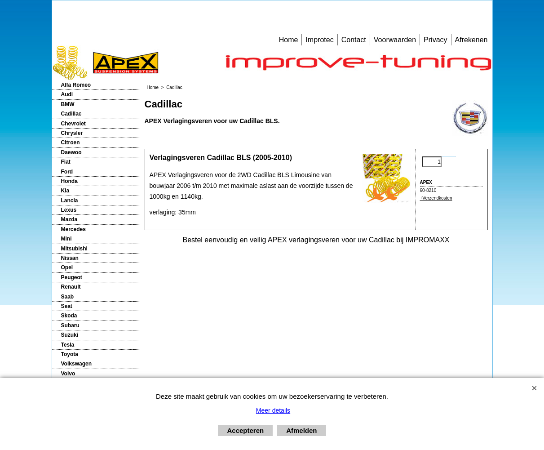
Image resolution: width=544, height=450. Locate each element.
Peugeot (71, 277)
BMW (68, 104)
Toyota (69, 354)
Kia (65, 190)
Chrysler (72, 133)
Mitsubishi (74, 248)
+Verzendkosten (436, 198)
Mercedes (73, 229)
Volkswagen (76, 364)
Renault (71, 287)
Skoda (69, 315)
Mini (66, 239)
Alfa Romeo (76, 85)
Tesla (68, 345)
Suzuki (70, 335)
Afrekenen (471, 40)
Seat (66, 306)
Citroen (70, 142)
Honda (69, 181)
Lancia (69, 200)
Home (288, 40)
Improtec (319, 40)
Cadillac (71, 114)
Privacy (435, 40)
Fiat (66, 162)
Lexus (69, 210)
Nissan (70, 258)
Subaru (70, 325)
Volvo (68, 373)
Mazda (69, 219)
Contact (353, 40)
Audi (67, 94)
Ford (67, 172)
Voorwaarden (395, 40)
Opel (67, 267)
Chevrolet (73, 123)
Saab (67, 297)
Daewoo (71, 152)
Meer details (273, 410)
